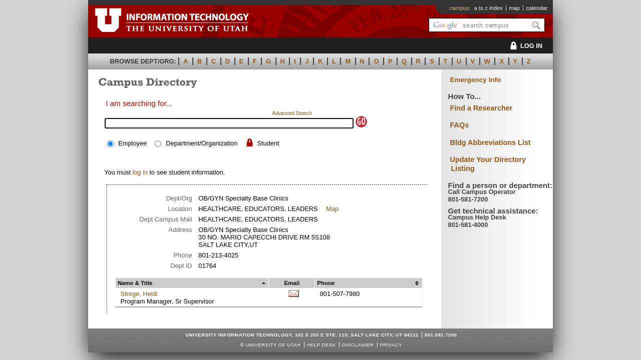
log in (140, 172)
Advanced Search (292, 113)
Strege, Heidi (138, 294)
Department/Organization (201, 143)
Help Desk (321, 345)
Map (332, 208)
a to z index (488, 8)
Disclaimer (358, 345)
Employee (132, 143)
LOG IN (524, 46)
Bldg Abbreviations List (490, 142)
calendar (536, 8)
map (514, 8)
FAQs (459, 125)
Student (268, 143)
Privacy (391, 345)
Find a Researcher (481, 108)
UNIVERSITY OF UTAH (272, 345)
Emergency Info (475, 80)
